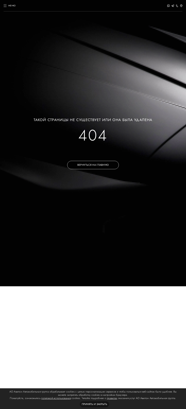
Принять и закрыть (94, 404)
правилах (112, 398)
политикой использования (56, 398)
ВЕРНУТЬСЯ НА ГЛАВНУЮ (93, 165)
